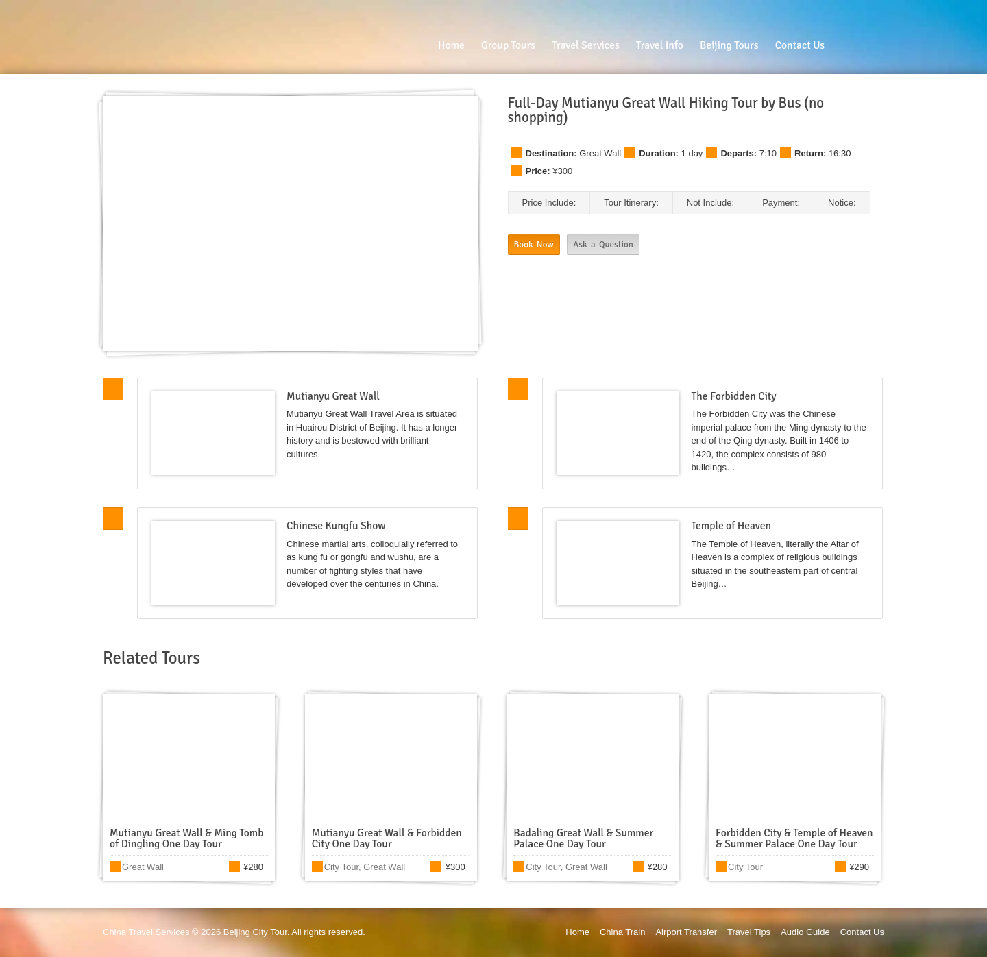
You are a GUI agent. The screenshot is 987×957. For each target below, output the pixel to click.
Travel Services (586, 45)
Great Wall (600, 153)
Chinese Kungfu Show (336, 526)
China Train (622, 932)
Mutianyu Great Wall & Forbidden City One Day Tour (387, 838)
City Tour (341, 867)
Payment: (781, 202)
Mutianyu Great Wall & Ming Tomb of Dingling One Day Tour (187, 838)
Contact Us (800, 45)
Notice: (841, 202)
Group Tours (508, 45)
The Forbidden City (734, 396)
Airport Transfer (686, 932)
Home (451, 45)
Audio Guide (805, 932)
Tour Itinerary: (631, 202)
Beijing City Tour (255, 932)
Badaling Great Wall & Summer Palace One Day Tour (583, 838)
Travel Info (659, 45)
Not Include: (710, 202)
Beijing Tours (729, 45)
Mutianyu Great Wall (333, 396)
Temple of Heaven (731, 526)
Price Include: (549, 202)
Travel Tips (748, 932)
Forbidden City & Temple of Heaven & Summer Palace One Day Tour (794, 838)
